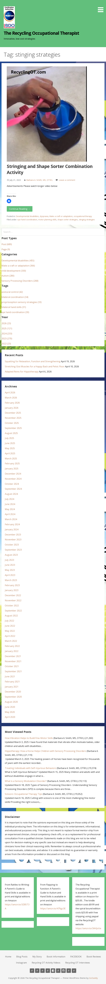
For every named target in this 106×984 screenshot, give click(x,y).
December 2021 (13, 656)
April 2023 (10, 575)
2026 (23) (6, 323)
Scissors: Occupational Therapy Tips (23, 794)
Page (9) (6, 249)
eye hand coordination (27, 219)
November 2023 (13, 539)
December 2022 (13, 595)
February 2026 (12, 402)
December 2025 (13, 412)
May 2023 (10, 569)
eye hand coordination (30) (15, 312)
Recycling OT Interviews (77, 962)
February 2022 (12, 646)
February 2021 (12, 681)
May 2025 (10, 448)
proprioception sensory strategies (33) (22, 302)
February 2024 (12, 524)
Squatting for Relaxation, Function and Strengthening (32, 361)
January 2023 (11, 590)
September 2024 (13, 488)
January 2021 (11, 686)
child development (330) (14, 270)
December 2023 (13, 534)
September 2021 (13, 671)
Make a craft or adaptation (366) (18, 265)
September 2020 (13, 696)
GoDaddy (93, 978)
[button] (101, 6)
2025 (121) (7, 328)
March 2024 (11, 519)
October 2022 (12, 605)
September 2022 (13, 610)
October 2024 (12, 483)
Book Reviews (94, 956)
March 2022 (11, 640)
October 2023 (12, 544)
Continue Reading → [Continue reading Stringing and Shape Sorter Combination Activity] (19, 208)
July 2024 (9, 499)
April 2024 (10, 514)
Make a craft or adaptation (61, 216)
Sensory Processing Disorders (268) (20, 280)
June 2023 (10, 564)
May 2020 (10, 712)
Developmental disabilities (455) (18, 260)
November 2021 (13, 661)
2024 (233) (7, 333)
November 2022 (13, 600)
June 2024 (10, 504)
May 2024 (10, 509)
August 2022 (11, 615)
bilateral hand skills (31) (14, 307)
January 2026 (11, 407)
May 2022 (10, 630)
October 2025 (12, 422)
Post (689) (7, 244)
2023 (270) (7, 338)
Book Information (56, 956)
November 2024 (13, 478)
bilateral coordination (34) (15, 297)
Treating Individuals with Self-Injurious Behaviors (30, 768)
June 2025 (10, 443)
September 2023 (13, 549)
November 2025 (13, 417)
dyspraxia (44, 216)
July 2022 (9, 620)
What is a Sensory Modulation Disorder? (26, 781)
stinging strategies (87, 219)
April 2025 (10, 453)
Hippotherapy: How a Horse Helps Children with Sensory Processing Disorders (45, 751)
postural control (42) (12, 291)
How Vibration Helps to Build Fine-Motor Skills (29, 738)
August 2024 (11, 493)
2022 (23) (6, 343)
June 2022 (10, 625)
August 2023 (11, 554)
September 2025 (13, 428)
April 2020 (10, 717)
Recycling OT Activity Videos (46, 962)
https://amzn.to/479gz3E (53, 908)
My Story (37, 956)
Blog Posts (21, 956)
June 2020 (10, 706)
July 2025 (9, 438)
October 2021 (12, 666)
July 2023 (9, 559)
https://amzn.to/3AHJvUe (88, 928)
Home (8, 956)
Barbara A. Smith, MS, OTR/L (39, 180)
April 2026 (10, 392)
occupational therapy (83, 216)
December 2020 (13, 691)
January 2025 (11, 468)
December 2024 (13, 473)
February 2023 (12, 585)
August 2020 (11, 701)
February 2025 (12, 463)
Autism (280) (8, 275)
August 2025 (11, 433)
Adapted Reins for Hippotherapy (21, 371)
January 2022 (11, 651)
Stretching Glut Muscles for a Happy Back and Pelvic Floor (34, 366)
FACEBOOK (76, 956)
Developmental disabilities (27, 216)
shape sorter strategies (68, 219)
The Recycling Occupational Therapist (41, 33)
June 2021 (10, 676)
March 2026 (11, 397)
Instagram (21, 962)
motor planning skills (47, 219)
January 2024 (11, 529)
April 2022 (10, 635)
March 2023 (11, 580)
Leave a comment (67, 180)
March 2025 (11, 458)
